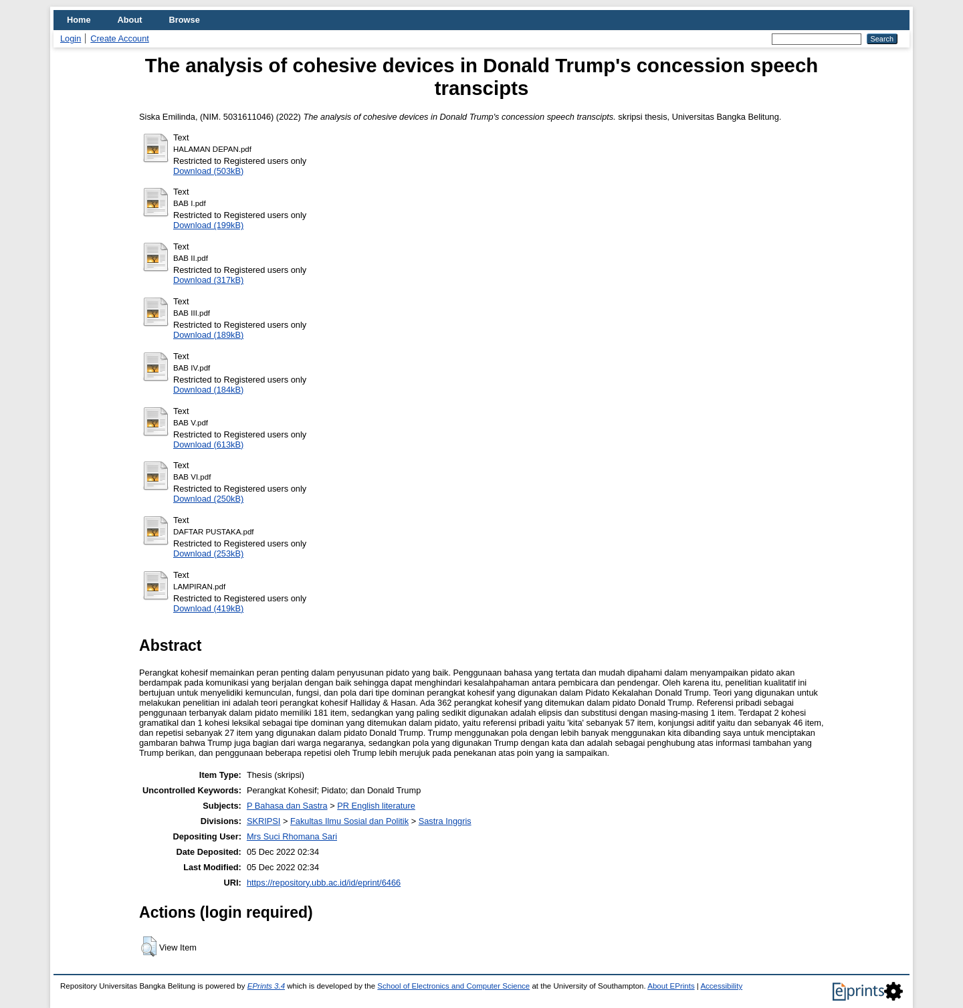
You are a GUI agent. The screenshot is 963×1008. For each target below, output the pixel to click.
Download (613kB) (208, 444)
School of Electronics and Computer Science (453, 986)
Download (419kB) (208, 608)
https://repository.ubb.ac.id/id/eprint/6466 (324, 883)
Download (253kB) (208, 553)
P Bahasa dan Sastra (287, 806)
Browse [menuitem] (184, 20)
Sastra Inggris (445, 821)
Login (70, 38)
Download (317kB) (208, 280)
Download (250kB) (208, 499)
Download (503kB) (208, 171)
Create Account (119, 38)
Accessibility (721, 986)
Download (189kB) (208, 335)
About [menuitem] (130, 20)
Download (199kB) (208, 225)
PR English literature (376, 806)
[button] (148, 946)
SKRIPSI (264, 821)
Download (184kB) (208, 390)
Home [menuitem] (79, 20)
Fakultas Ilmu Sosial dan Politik (349, 821)
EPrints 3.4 (266, 986)
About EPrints (670, 986)
